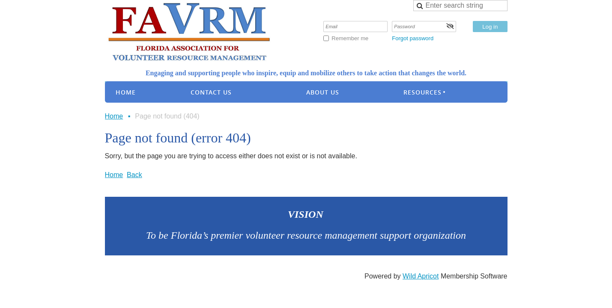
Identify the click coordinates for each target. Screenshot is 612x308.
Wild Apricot (421, 276)
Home (114, 116)
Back (134, 174)
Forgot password (412, 38)
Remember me (349, 38)
